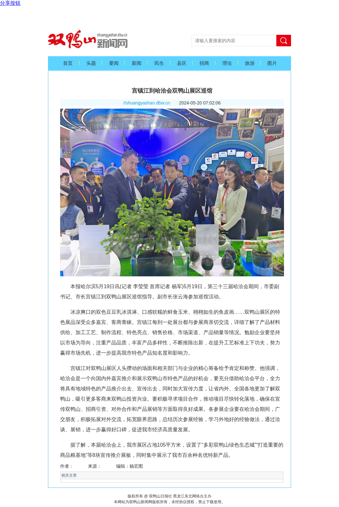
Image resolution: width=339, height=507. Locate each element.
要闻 (114, 63)
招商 (204, 63)
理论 (227, 63)
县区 (181, 63)
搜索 (283, 40)
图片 (272, 63)
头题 (91, 63)
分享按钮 (10, 3)
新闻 (136, 63)
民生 (159, 63)
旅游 (250, 63)
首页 (68, 63)
